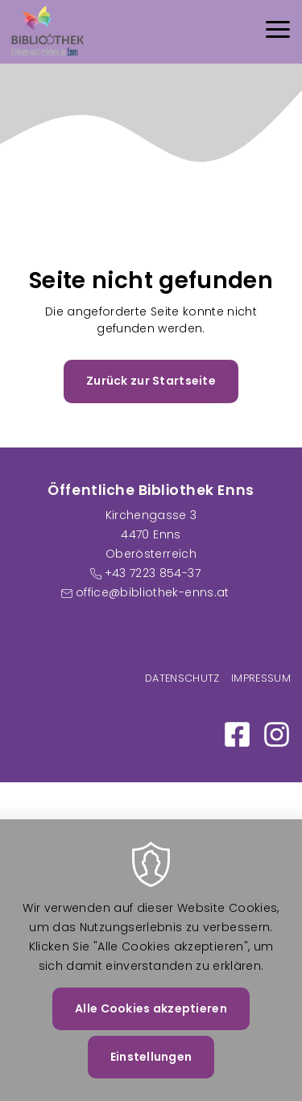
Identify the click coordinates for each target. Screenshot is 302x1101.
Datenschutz (182, 678)
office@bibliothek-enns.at (153, 592)
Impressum (261, 678)
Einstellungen (151, 1074)
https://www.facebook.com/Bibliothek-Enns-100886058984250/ (237, 734)
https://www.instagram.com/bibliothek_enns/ (277, 734)
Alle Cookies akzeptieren (151, 1025)
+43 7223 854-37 (153, 573)
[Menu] (278, 31)
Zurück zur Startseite (151, 381)
